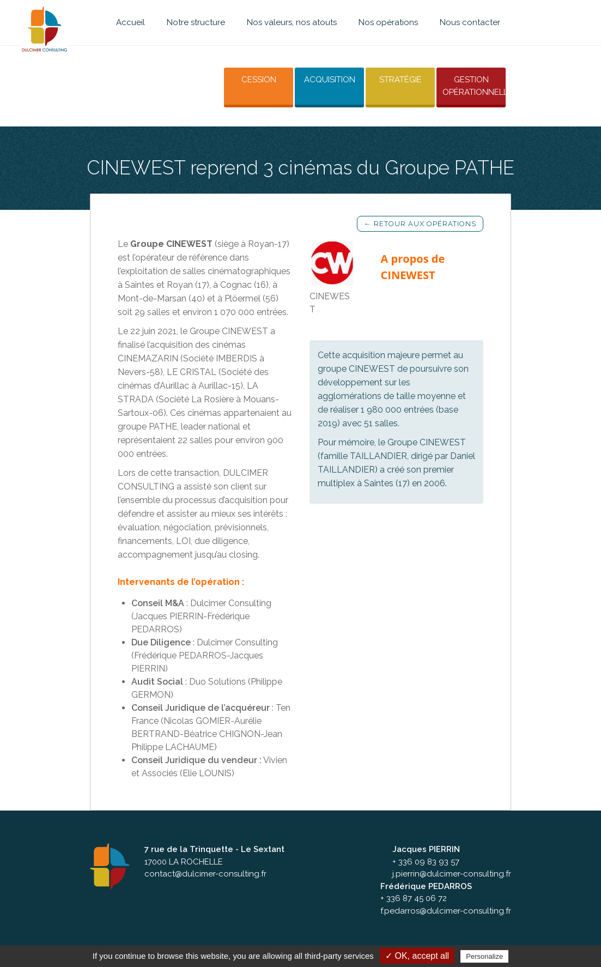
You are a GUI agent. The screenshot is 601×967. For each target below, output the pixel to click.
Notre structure (196, 22)
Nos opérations (388, 22)
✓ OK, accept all (417, 955)
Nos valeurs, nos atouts (292, 22)
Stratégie (398, 79)
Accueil (130, 22)
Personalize (484, 956)
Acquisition (325, 79)
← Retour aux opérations (420, 221)
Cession (252, 79)
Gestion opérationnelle (473, 85)
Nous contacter (470, 22)
